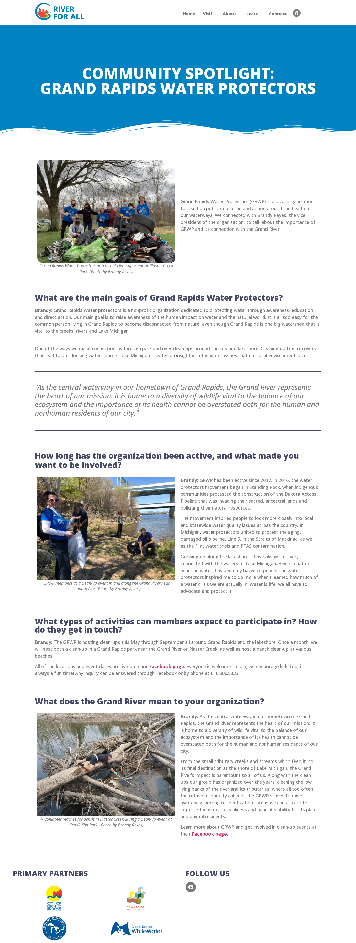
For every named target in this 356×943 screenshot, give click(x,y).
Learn (252, 13)
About (229, 13)
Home (189, 13)
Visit (208, 13)
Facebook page (166, 666)
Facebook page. (210, 834)
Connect (278, 13)
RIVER (68, 12)
